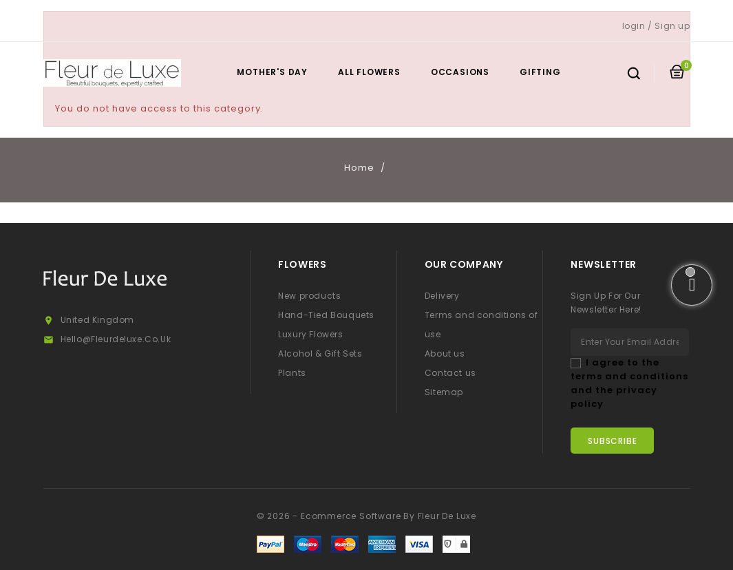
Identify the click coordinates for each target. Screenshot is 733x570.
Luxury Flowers (310, 334)
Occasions (460, 72)
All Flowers (369, 72)
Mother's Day (272, 72)
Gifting (540, 72)
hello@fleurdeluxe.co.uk (116, 339)
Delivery (442, 296)
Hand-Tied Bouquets (326, 315)
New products (309, 296)
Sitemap (444, 392)
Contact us (450, 373)
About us (445, 353)
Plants (292, 373)
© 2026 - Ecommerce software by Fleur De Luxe (366, 516)
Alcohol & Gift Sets (320, 353)
